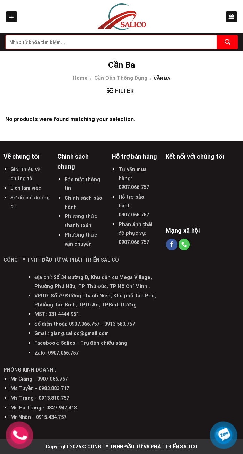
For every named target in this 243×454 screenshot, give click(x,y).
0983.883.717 (54, 388)
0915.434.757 (51, 417)
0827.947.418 (61, 408)
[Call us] (184, 244)
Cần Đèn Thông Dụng (120, 78)
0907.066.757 (134, 187)
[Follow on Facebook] (171, 244)
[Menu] (11, 17)
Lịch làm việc (25, 188)
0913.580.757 (119, 324)
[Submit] (227, 42)
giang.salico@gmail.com (79, 333)
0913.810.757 (54, 398)
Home (80, 78)
